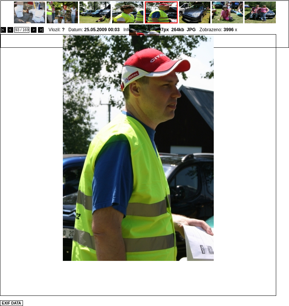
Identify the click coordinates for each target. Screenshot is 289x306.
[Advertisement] (138, 278)
